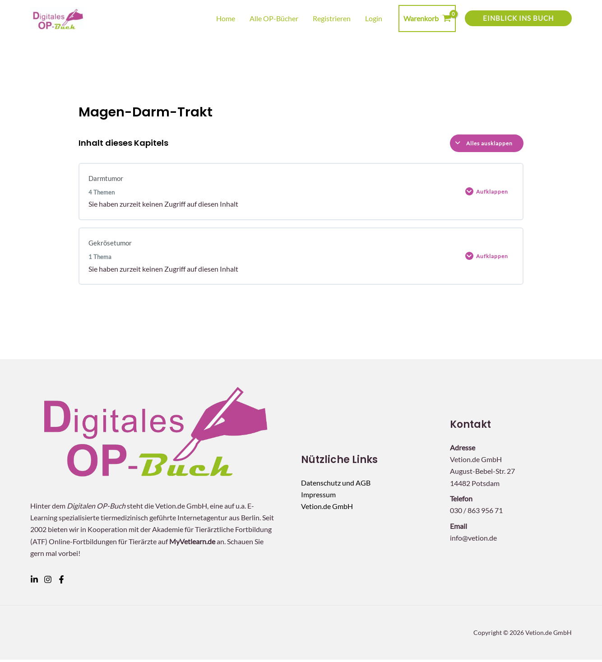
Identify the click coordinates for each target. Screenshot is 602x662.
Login (373, 18)
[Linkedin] (34, 582)
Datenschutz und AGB (335, 485)
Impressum (318, 496)
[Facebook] (61, 582)
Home (225, 18)
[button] (518, 18)
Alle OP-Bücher (274, 18)
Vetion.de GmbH (327, 509)
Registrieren (332, 18)
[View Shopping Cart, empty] (427, 18)
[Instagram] (48, 582)
